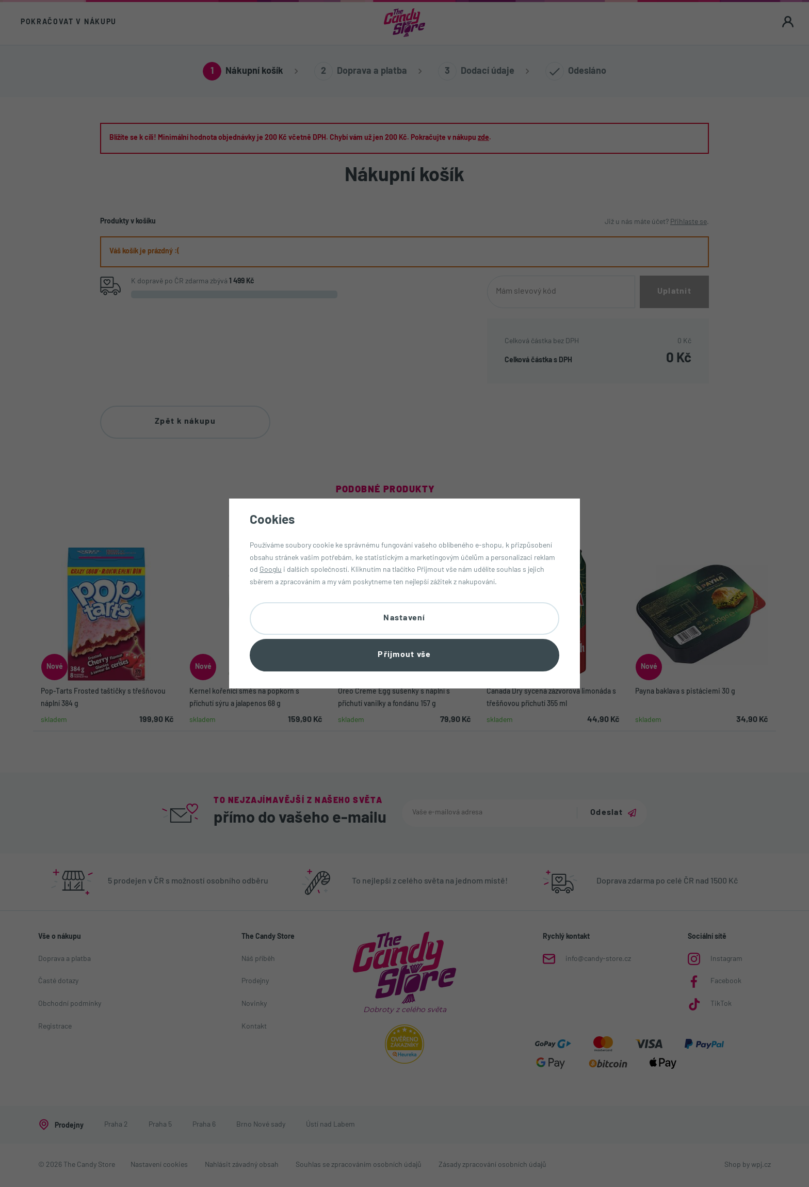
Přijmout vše (404, 655)
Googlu (271, 570)
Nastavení (404, 618)
